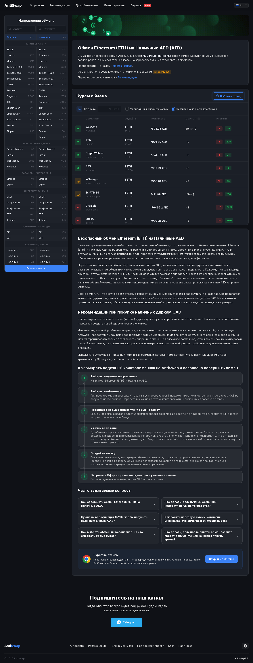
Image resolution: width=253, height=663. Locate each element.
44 (219, 220)
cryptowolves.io (94, 157)
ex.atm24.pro (93, 196)
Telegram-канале (121, 65)
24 (228, 154)
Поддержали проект (150, 645)
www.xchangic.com (96, 183)
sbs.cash (90, 170)
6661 (229, 207)
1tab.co (89, 144)
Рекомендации (60, 5)
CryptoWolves (95, 153)
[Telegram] (245, 646)
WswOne (91, 126)
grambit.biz (92, 209)
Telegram (126, 622)
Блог (171, 645)
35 (228, 181)
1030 (229, 220)
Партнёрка (185, 645)
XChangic (92, 179)
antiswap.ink (241, 658)
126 (219, 207)
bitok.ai (89, 222)
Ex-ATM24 (92, 192)
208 (228, 141)
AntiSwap (13, 5)
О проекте (37, 5)
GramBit (91, 205)
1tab (88, 140)
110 (228, 128)
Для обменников (87, 5)
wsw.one (90, 130)
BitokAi (90, 218)
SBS (88, 166)
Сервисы (141, 5)
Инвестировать (114, 5)
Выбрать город (228, 96)
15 (219, 181)
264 (228, 194)
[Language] (241, 5)
